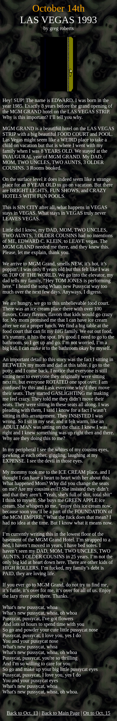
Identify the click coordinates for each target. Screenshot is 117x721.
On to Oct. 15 (96, 713)
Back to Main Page (60, 713)
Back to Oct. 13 (22, 713)
